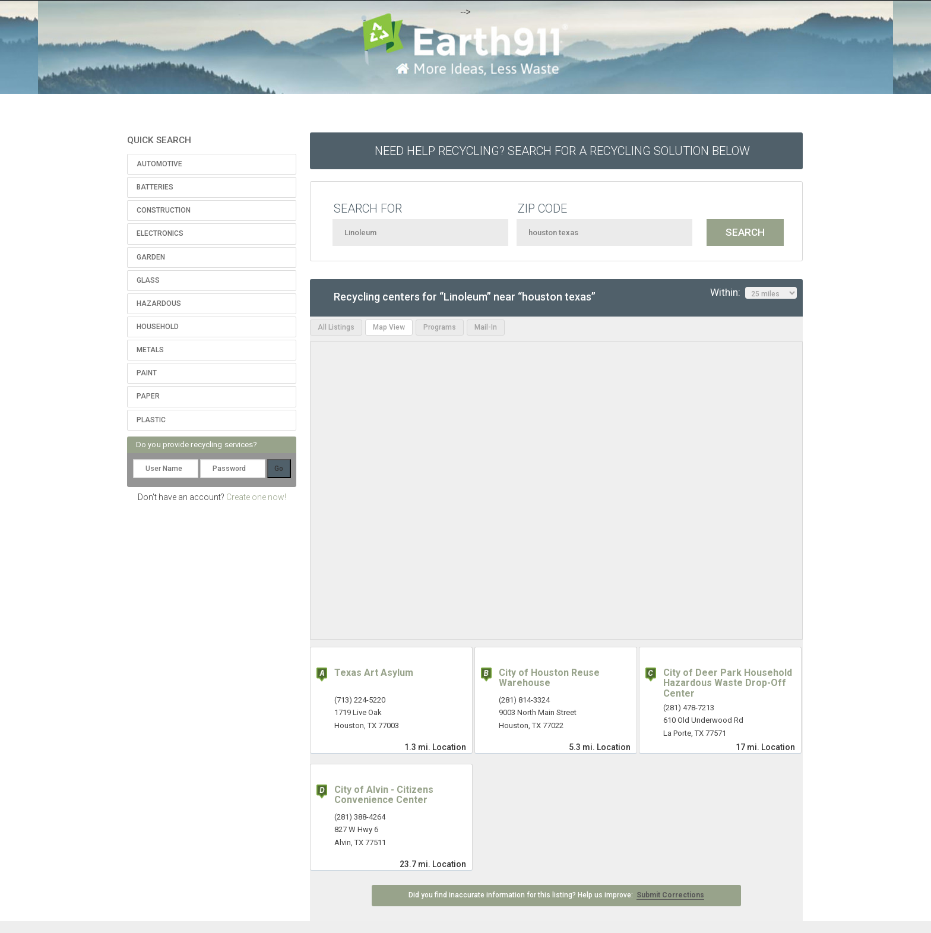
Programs (439, 327)
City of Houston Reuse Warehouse (549, 678)
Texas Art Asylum (373, 672)
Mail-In (485, 327)
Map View (389, 327)
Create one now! (256, 497)
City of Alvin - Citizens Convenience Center (383, 795)
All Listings (336, 327)
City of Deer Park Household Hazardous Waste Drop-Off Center (727, 683)
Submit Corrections (670, 895)
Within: (753, 292)
